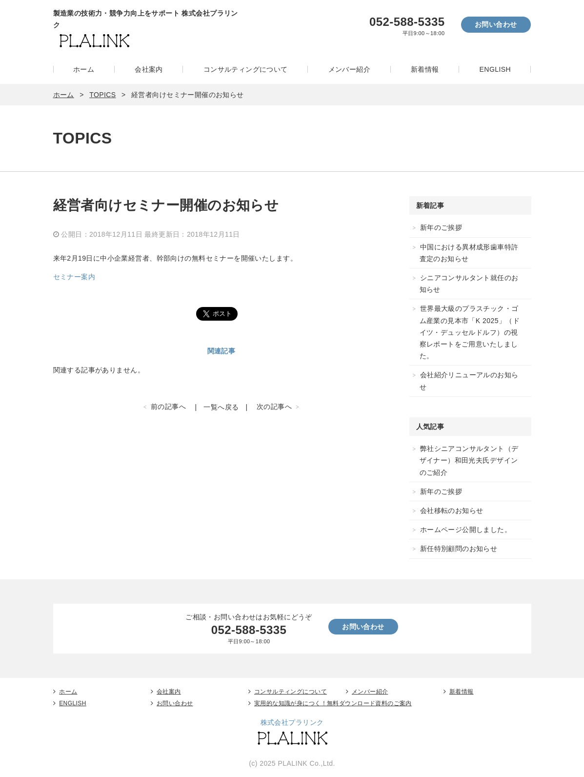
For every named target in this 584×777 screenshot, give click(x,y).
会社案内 (149, 69)
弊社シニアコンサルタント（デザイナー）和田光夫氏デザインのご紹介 (469, 460)
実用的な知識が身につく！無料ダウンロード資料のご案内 (333, 703)
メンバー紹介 (349, 69)
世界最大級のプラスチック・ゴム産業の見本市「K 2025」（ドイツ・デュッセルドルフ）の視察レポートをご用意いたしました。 (470, 332)
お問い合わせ (496, 24)
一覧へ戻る (221, 407)
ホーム (83, 69)
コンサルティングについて (245, 69)
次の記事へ (274, 406)
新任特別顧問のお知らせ (459, 548)
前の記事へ (168, 406)
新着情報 (425, 69)
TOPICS (102, 94)
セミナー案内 (74, 276)
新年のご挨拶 (441, 227)
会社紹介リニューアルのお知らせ (469, 380)
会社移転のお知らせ (451, 510)
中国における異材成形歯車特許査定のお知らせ (469, 253)
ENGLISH (495, 69)
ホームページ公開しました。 (465, 529)
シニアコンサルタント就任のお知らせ (469, 283)
